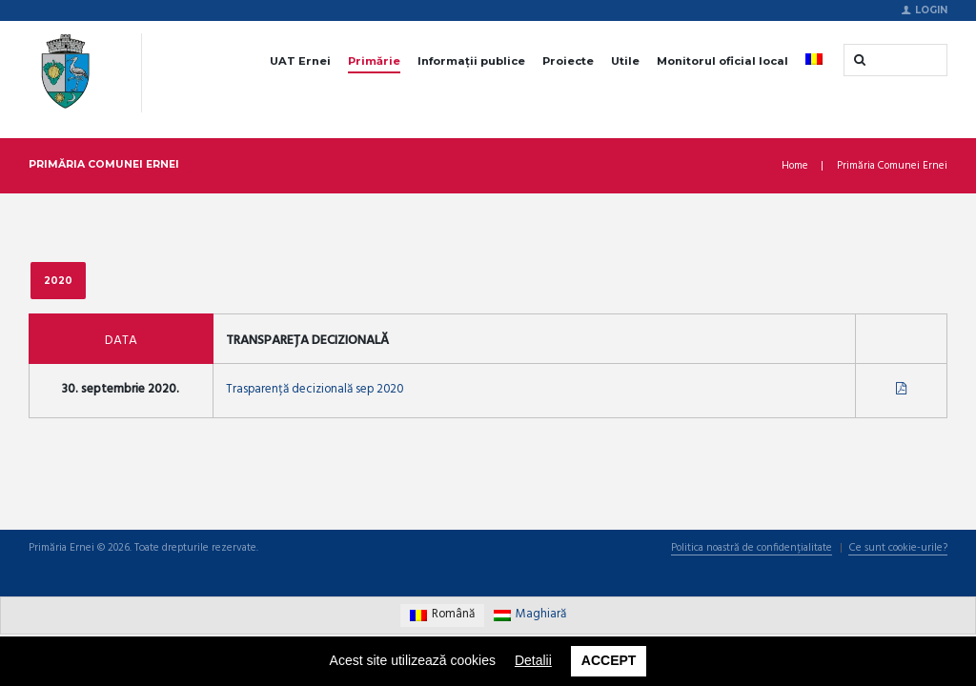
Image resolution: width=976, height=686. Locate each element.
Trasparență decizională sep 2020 (317, 390)
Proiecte (568, 61)
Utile (625, 61)
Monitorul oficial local (722, 61)
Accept (609, 660)
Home (795, 166)
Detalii (533, 660)
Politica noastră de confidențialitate (748, 550)
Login (931, 9)
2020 (58, 280)
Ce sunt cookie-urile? (896, 550)
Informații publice (471, 61)
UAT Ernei (300, 61)
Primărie (374, 61)
